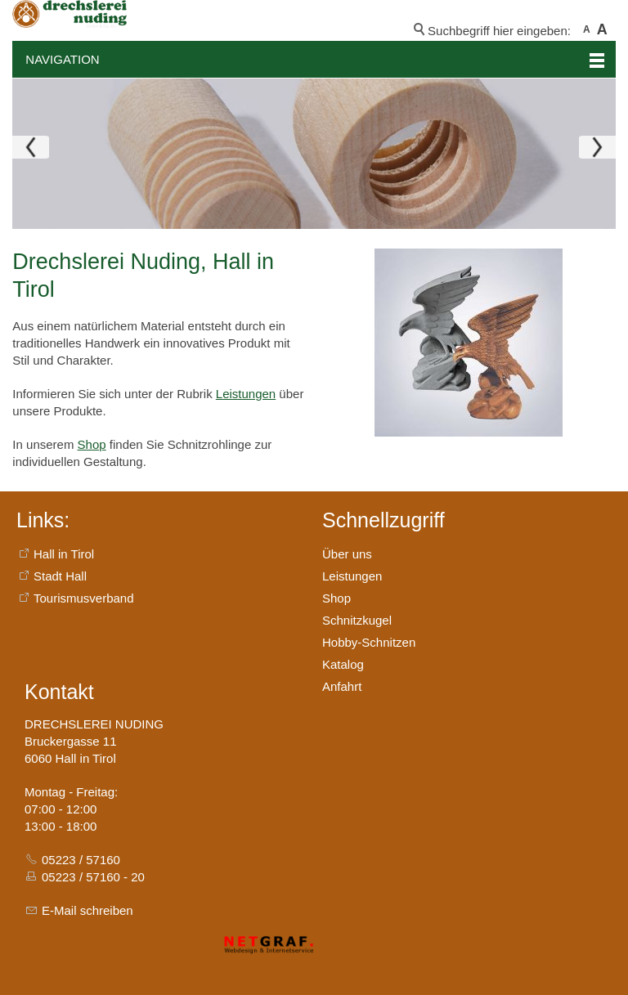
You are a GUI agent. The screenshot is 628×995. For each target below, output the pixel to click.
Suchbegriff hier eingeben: (499, 31)
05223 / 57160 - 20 (93, 877)
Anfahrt (341, 686)
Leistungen (246, 394)
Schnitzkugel (357, 620)
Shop (92, 444)
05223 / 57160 (81, 860)
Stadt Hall (60, 576)
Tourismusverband (84, 598)
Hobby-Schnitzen (368, 642)
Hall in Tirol (64, 554)
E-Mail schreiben (87, 910)
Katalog (343, 664)
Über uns (347, 554)
